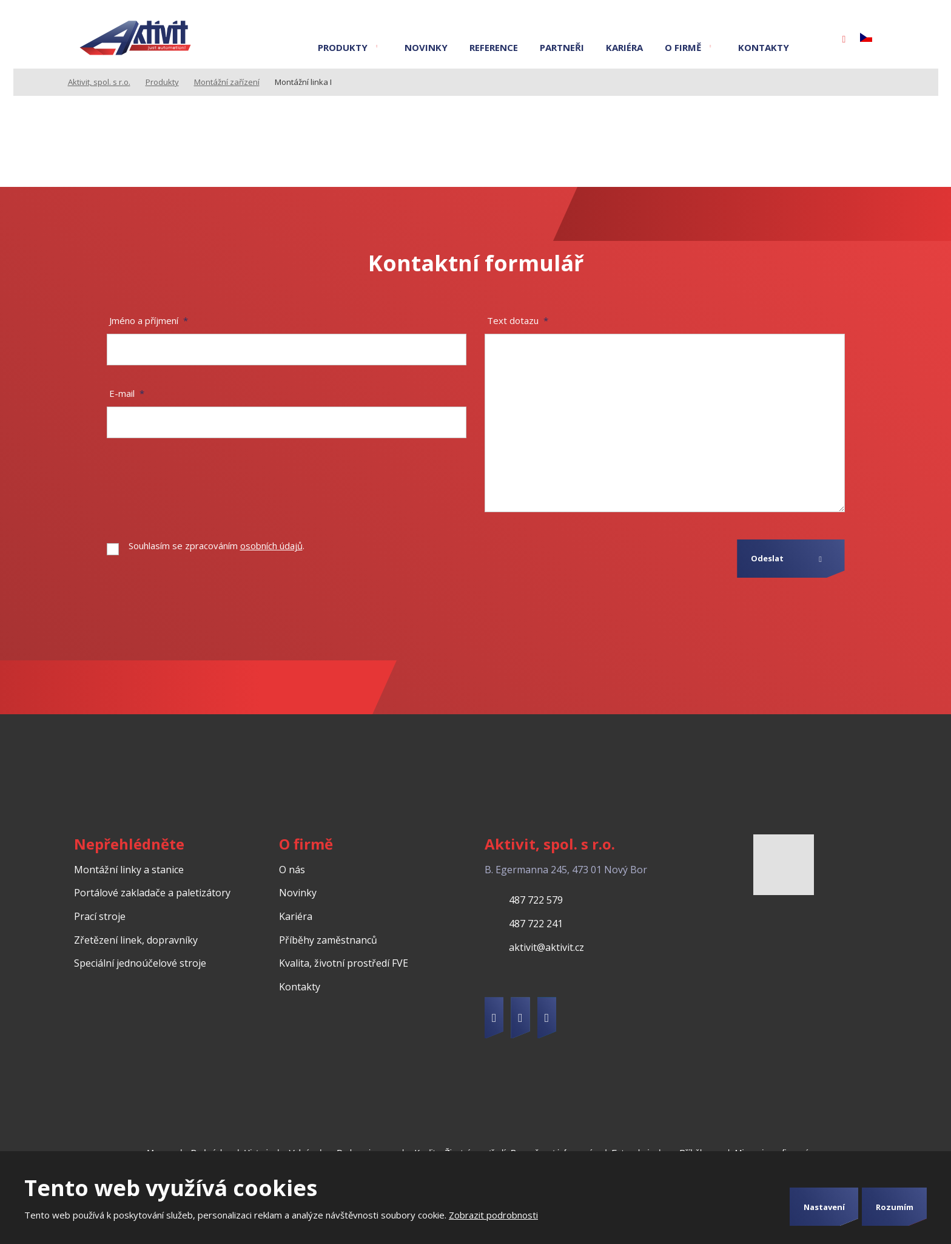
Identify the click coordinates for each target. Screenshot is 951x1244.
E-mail (126, 393)
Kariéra (624, 47)
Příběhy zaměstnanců (328, 940)
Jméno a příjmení (148, 320)
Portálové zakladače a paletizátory (152, 892)
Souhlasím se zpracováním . (216, 545)
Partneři (562, 47)
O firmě (683, 47)
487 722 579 (536, 900)
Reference (493, 47)
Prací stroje (100, 916)
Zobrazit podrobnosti (493, 1215)
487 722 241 (536, 923)
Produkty (343, 47)
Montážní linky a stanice (129, 869)
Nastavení (824, 1207)
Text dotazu (517, 320)
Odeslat (767, 558)
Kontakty (763, 47)
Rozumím (894, 1207)
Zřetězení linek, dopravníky (136, 940)
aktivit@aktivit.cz (546, 947)
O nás (292, 869)
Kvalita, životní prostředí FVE (343, 963)
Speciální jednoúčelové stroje (140, 963)
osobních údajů (271, 545)
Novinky (426, 47)
